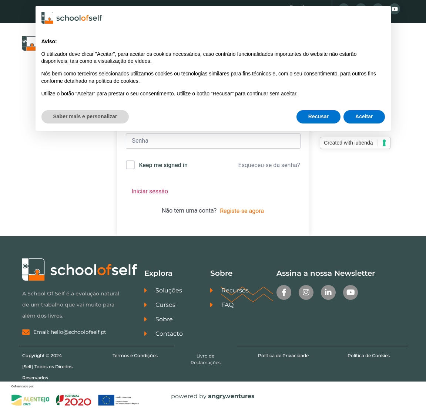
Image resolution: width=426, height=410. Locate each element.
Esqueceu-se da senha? (269, 165)
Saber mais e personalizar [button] (85, 116)
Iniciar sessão (150, 191)
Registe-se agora (242, 210)
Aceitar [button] (364, 116)
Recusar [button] (318, 116)
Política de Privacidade (283, 355)
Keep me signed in (163, 165)
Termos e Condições (135, 355)
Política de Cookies (369, 355)
